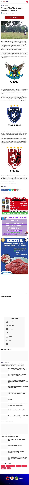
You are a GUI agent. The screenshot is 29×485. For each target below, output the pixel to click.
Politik (9, 468)
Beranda (2, 5)
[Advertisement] (14, 284)
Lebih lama (26, 293)
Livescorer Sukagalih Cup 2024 (9, 436)
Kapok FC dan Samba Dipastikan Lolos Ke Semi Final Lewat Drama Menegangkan (17, 393)
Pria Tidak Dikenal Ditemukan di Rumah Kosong (16, 399)
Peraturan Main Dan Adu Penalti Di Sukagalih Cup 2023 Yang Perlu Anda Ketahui (18, 404)
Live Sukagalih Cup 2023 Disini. (10, 183)
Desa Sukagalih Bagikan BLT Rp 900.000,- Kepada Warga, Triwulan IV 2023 (17, 375)
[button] (1, 2)
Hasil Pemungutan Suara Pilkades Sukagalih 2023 (17, 440)
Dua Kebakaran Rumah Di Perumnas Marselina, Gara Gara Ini (16, 452)
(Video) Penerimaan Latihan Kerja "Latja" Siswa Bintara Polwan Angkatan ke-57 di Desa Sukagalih (18, 381)
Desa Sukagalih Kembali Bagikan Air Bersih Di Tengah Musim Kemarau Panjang (18, 416)
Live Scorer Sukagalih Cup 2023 (15, 445)
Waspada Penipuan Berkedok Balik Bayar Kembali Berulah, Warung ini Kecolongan (12, 364)
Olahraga (6, 5)
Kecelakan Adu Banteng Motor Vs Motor (16, 409)
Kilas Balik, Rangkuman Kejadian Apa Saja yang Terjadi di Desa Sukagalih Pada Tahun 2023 (17, 370)
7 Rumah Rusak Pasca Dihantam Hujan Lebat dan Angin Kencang (18, 387)
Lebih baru (3, 293)
